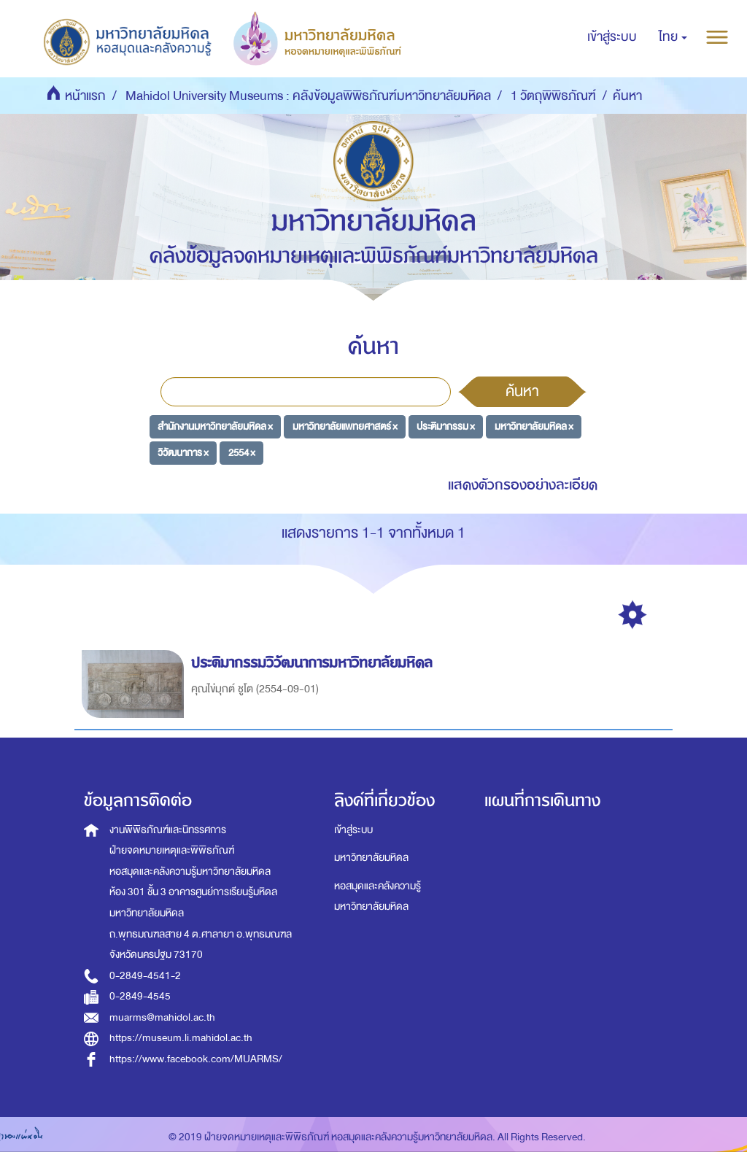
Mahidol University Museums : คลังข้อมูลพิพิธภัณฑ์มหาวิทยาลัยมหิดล (308, 96)
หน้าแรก (85, 96)
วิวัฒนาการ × (183, 452)
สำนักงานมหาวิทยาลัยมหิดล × (215, 426)
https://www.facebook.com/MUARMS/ (195, 1059)
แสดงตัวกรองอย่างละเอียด (522, 485)
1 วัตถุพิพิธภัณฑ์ (553, 96)
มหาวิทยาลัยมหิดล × (534, 426)
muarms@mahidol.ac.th (162, 1017)
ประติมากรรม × (446, 426)
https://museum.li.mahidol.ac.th (180, 1038)
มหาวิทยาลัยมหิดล (371, 857)
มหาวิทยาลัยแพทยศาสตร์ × (345, 426)
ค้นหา (522, 391)
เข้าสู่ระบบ (353, 830)
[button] (673, 37)
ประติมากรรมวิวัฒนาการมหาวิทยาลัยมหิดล (314, 663)
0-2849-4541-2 (145, 976)
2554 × (241, 452)
